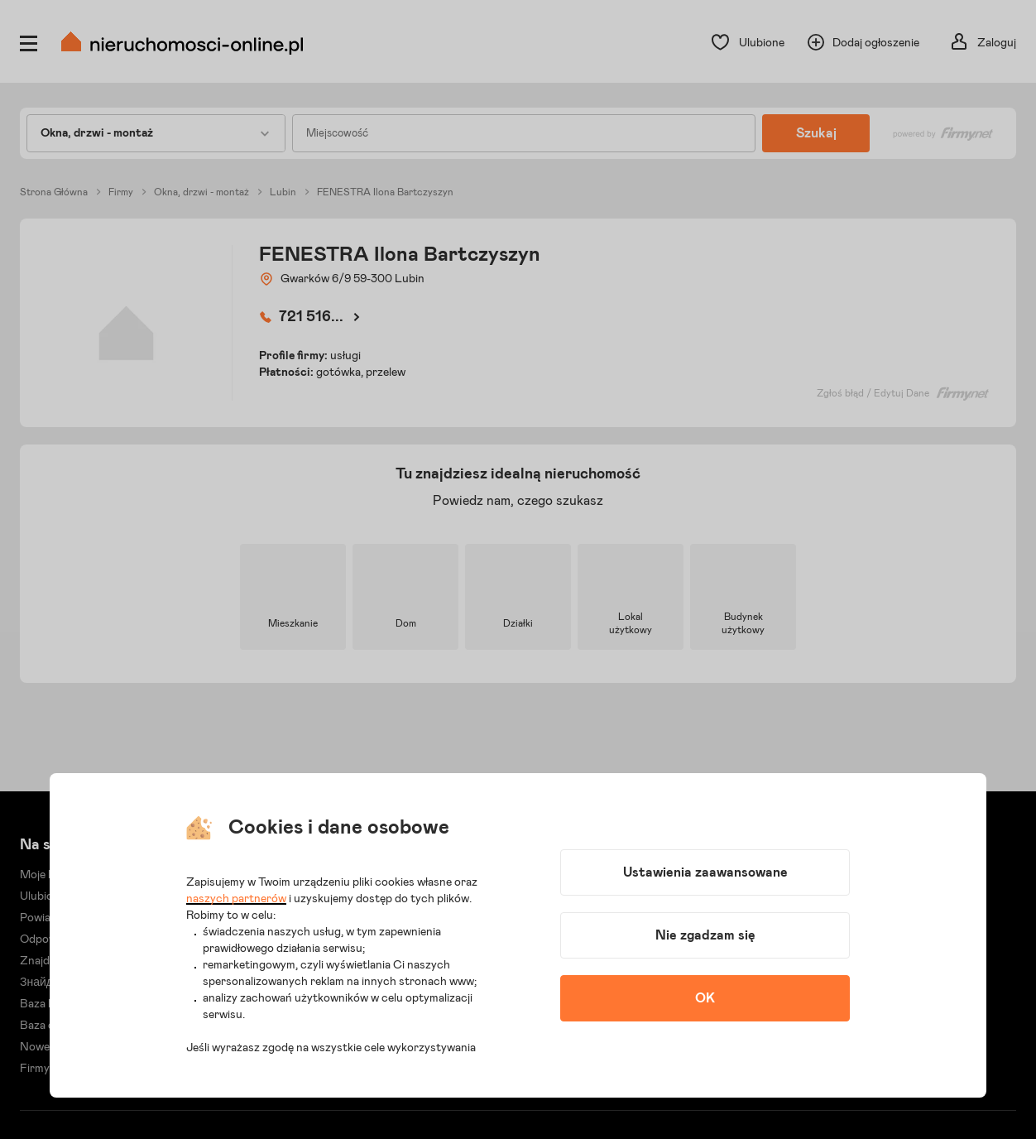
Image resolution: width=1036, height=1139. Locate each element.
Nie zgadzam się (705, 935)
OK (705, 998)
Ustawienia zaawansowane (705, 872)
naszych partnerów (236, 899)
